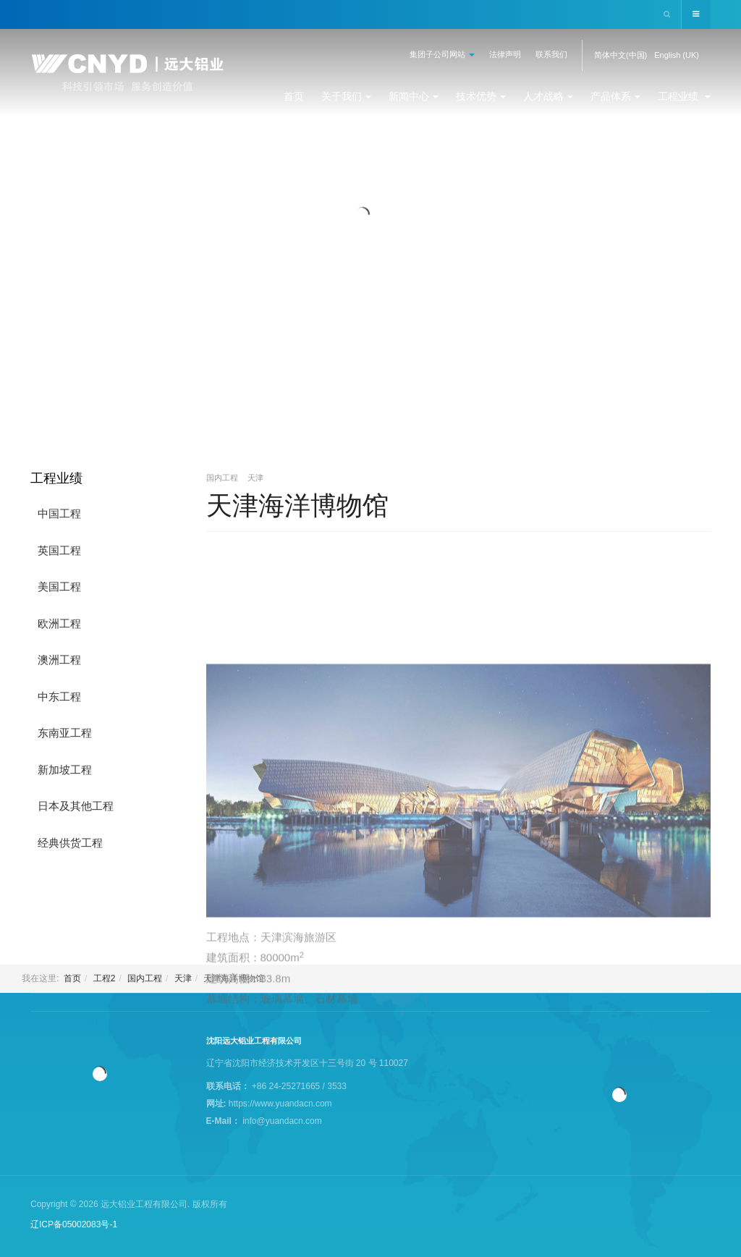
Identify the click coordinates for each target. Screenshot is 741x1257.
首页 (294, 96)
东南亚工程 (65, 733)
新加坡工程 (65, 769)
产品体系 (615, 96)
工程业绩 (684, 96)
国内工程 (144, 978)
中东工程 (59, 696)
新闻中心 (414, 96)
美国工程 (59, 586)
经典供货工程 (70, 843)
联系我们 (551, 54)
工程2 (104, 978)
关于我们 (346, 96)
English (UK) (676, 55)
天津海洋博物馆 (297, 505)
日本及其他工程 (76, 806)
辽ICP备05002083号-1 (73, 1224)
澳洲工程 (59, 659)
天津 (183, 978)
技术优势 (481, 96)
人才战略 (548, 96)
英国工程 (59, 550)
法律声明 (505, 54)
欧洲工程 (59, 623)
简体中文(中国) (620, 55)
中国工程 (59, 513)
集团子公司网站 (442, 54)
